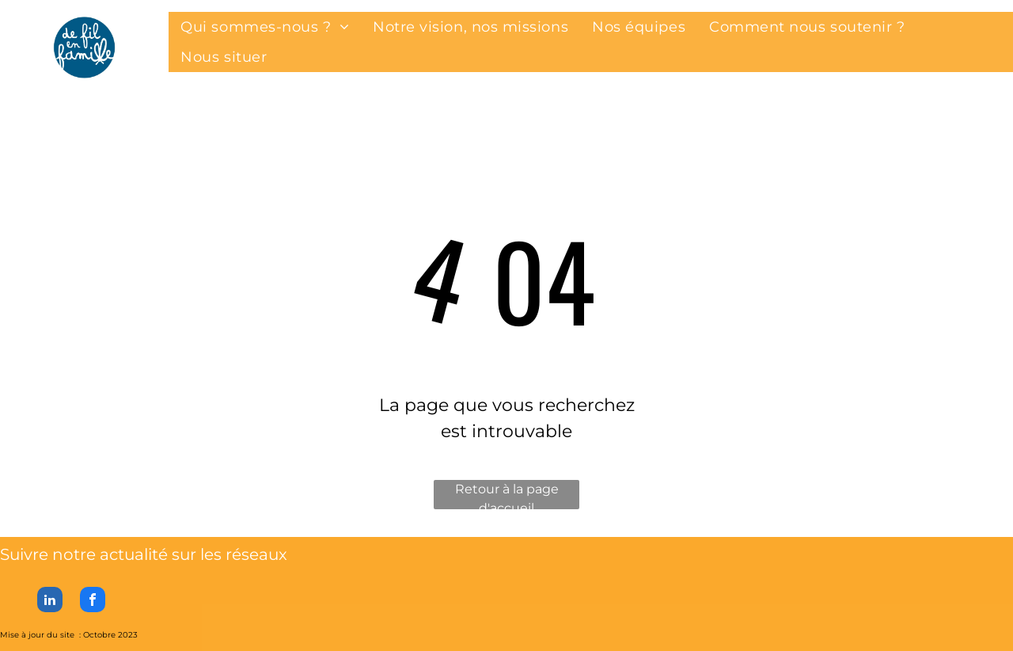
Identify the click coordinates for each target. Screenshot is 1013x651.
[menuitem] (265, 27)
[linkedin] (50, 601)
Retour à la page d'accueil (507, 495)
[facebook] (92, 601)
